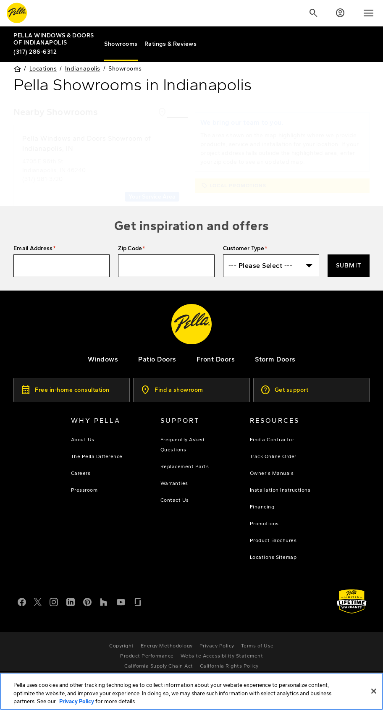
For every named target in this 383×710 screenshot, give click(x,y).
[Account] (340, 13)
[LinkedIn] (71, 600)
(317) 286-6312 (35, 51)
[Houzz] (104, 600)
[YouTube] (121, 600)
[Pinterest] (87, 600)
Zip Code (130, 246)
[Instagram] (54, 600)
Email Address (32, 246)
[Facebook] (22, 600)
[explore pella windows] (103, 358)
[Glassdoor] (138, 600)
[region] (191, 691)
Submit (349, 263)
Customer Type (243, 246)
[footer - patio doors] (157, 358)
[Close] (374, 691)
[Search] (313, 13)
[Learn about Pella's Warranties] (352, 599)
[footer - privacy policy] (216, 644)
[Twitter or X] (38, 600)
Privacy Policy (76, 701)
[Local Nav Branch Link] (55, 38)
